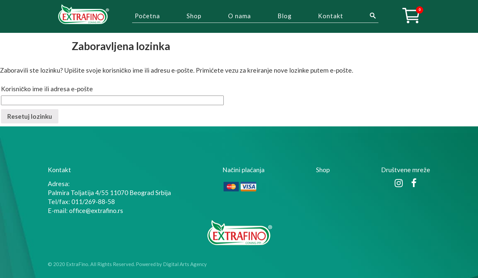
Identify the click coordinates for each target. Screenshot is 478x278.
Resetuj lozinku (29, 116)
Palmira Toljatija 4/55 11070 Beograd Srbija (109, 192)
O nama (239, 16)
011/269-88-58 (93, 201)
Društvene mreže (405, 170)
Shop (194, 16)
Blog (284, 16)
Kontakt (330, 16)
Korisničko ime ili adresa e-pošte (47, 89)
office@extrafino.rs (96, 210)
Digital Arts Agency (185, 264)
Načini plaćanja (243, 170)
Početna (147, 16)
